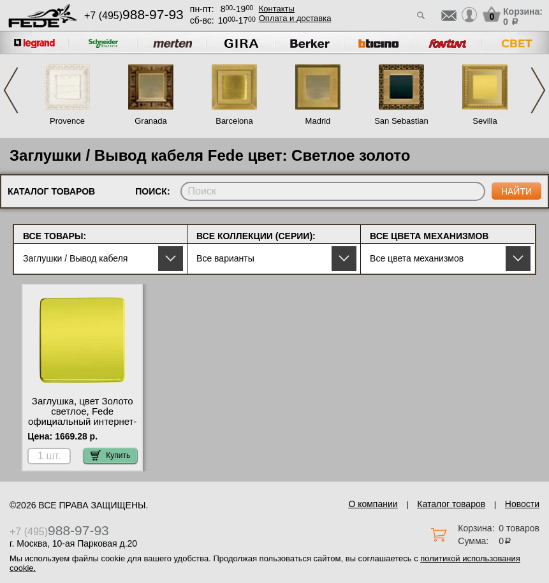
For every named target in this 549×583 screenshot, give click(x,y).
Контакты (277, 8)
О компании (372, 504)
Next (538, 90)
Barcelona (234, 121)
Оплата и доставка (295, 18)
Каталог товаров (451, 504)
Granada (151, 121)
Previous (10, 90)
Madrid (318, 121)
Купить (110, 455)
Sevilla (484, 121)
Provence (67, 121)
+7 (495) (134, 15)
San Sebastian (401, 121)
